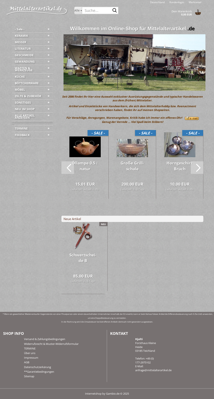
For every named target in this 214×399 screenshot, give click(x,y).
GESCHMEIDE (24, 55)
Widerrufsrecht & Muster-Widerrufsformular (51, 344)
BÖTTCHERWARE (27, 83)
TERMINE (21, 128)
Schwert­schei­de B (83, 257)
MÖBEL (20, 90)
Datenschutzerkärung (37, 367)
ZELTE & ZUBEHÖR (28, 96)
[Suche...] (78, 10)
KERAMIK (21, 36)
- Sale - (19, 29)
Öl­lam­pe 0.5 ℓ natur (85, 165)
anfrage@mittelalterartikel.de (153, 370)
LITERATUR (23, 49)
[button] (157, 2)
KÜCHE (20, 77)
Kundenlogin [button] (176, 2)
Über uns (29, 353)
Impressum (31, 357)
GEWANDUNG (25, 62)
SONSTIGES (23, 103)
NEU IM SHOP (25, 109)
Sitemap (29, 376)
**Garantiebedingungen (39, 372)
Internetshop (93, 393)
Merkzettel (194, 2)
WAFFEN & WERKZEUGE (24, 69)
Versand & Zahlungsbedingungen (44, 339)
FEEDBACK (22, 135)
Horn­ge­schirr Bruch (180, 165)
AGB (26, 362)
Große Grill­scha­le (132, 165)
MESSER (20, 42)
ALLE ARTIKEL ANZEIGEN (25, 116)
